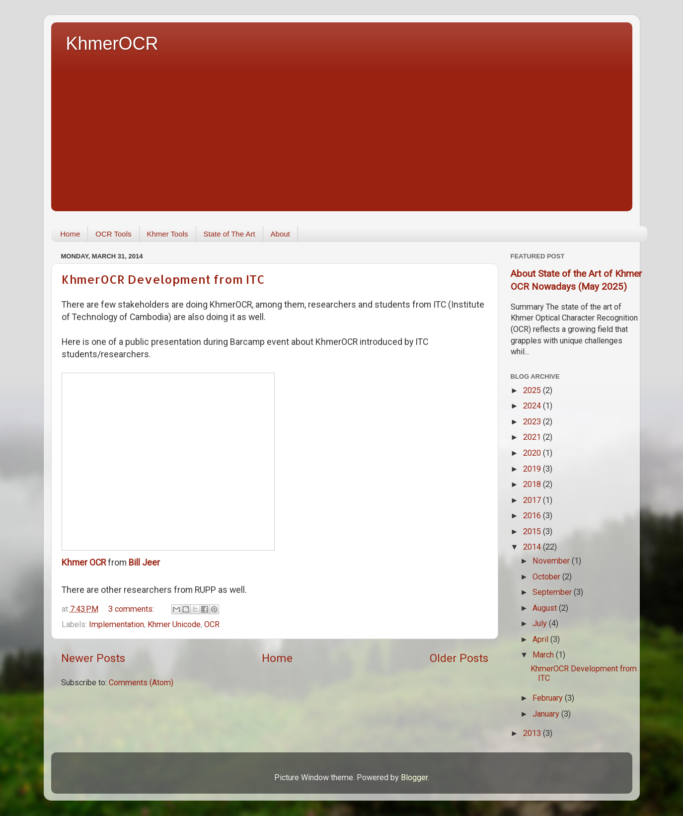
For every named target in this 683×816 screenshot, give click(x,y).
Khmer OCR (84, 562)
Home (70, 234)
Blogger (414, 777)
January (546, 714)
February (548, 698)
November (552, 561)
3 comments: (132, 609)
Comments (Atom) (141, 682)
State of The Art (229, 234)
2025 (533, 390)
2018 (533, 484)
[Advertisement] (349, 129)
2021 (533, 437)
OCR (212, 624)
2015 (533, 531)
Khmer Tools (167, 234)
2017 (533, 500)
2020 (533, 453)
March (544, 654)
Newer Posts (93, 658)
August (545, 608)
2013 (533, 733)
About (280, 234)
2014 (533, 547)
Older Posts (459, 658)
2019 (533, 469)
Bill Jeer (144, 562)
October (547, 576)
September (553, 592)
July (540, 623)
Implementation (116, 624)
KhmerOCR (112, 43)
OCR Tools (113, 234)
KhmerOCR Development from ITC (163, 279)
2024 (533, 405)
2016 (533, 515)
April (541, 639)
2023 (533, 421)
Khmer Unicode (174, 624)
